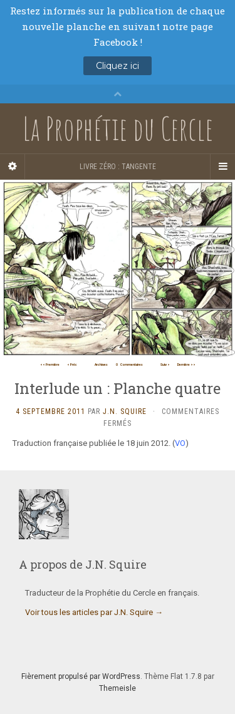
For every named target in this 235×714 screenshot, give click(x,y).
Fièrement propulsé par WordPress (80, 676)
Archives (101, 364)
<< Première (50, 364)
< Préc (72, 364)
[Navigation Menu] (222, 166)
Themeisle (117, 688)
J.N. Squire (125, 411)
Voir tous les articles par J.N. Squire (94, 612)
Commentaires (129, 364)
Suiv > (165, 364)
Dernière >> (186, 364)
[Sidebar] (12, 166)
